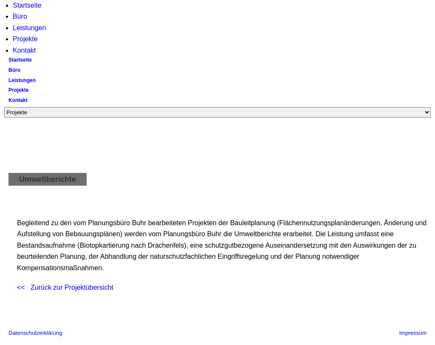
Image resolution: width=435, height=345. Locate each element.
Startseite (27, 5)
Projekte (25, 38)
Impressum (413, 333)
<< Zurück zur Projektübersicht (65, 287)
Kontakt (24, 50)
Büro (20, 16)
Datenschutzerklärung (35, 333)
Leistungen (29, 27)
